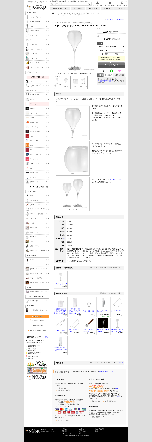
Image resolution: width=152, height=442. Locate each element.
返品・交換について (98, 417)
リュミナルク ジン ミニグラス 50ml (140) (88, 310)
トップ (60, 13)
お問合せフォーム (37, 320)
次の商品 (120, 19)
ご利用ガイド (82, 431)
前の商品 (110, 19)
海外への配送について (106, 371)
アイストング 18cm (59, 330)
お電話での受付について (37, 330)
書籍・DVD (30, 306)
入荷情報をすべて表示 (105, 81)
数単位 (101, 46)
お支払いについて (63, 420)
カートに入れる (111, 65)
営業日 (119, 397)
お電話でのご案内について (66, 390)
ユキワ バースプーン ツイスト (74, 330)
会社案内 (81, 429)
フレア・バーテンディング (35, 296)
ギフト (29, 287)
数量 (101, 51)
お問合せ (64, 429)
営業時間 (64, 431)
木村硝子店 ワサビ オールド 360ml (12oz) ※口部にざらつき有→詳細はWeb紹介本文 (60, 311)
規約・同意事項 (99, 429)
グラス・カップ (32, 72)
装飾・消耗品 (31, 255)
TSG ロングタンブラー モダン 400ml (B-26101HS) (60, 349)
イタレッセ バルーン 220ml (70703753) (60, 283)
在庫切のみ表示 (119, 75)
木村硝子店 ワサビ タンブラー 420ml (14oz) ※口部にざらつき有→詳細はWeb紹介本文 (75, 311)
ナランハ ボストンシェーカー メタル (102, 310)
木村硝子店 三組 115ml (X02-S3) (103, 330)
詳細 (46, 337)
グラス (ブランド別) (86, 13)
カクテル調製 (31, 13)
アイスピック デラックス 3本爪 (88, 330)
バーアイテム (31, 191)
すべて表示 (108, 75)
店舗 (71, 1)
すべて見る (120, 362)
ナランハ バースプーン (116, 310)
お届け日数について (111, 401)
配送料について (97, 401)
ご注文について (63, 388)
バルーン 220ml (115, 179)
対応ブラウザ (82, 433)
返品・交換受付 (37, 325)
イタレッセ (98, 13)
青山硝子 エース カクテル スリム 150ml (117, 330)
